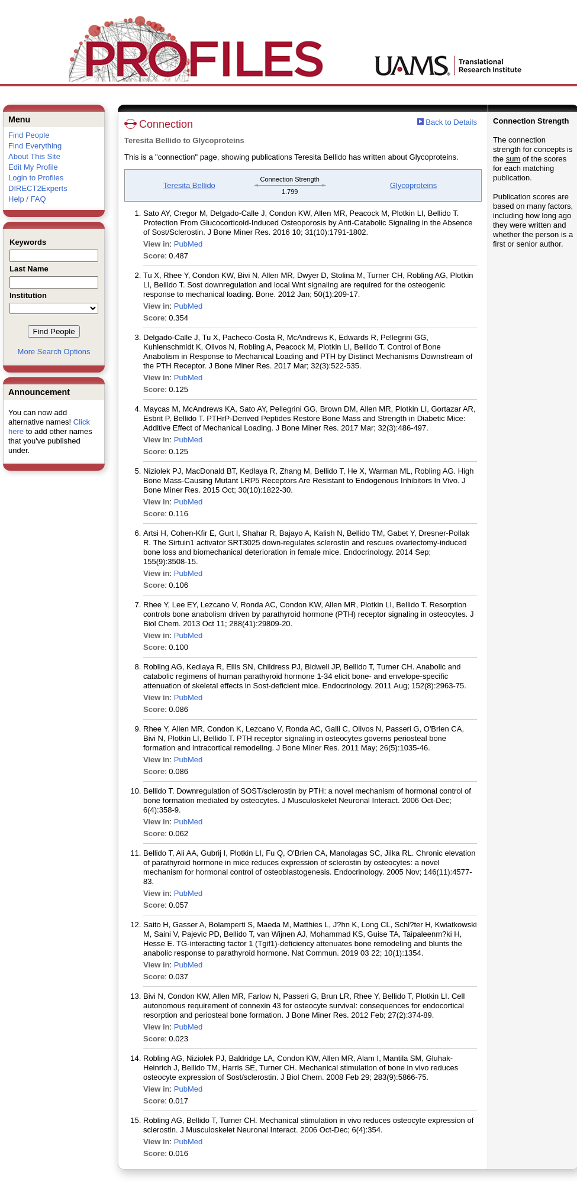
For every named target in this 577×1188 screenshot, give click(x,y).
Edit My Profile (33, 167)
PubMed (188, 243)
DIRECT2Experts (37, 188)
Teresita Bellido (189, 185)
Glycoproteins (413, 185)
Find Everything (35, 145)
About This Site (34, 156)
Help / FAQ (27, 199)
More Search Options (54, 351)
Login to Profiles (35, 177)
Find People (28, 135)
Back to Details (451, 122)
